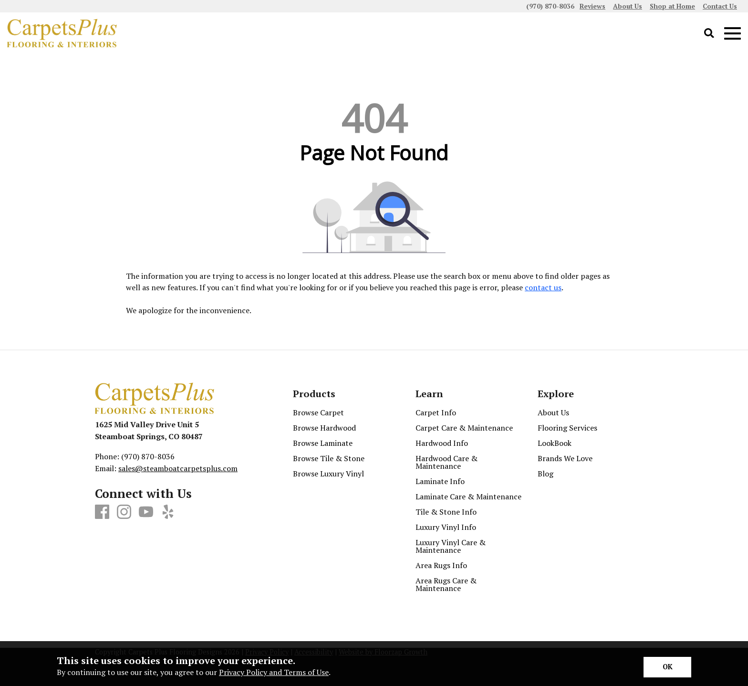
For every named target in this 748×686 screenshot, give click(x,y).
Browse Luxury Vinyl (328, 473)
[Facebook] (102, 512)
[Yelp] (168, 512)
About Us (553, 412)
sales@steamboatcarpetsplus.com (178, 468)
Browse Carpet (318, 412)
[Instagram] (124, 512)
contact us (543, 287)
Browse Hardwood (324, 428)
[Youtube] (146, 512)
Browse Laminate (323, 443)
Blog (545, 473)
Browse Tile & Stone (328, 458)
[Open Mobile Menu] (732, 33)
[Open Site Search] (709, 34)
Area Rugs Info (441, 565)
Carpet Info (436, 412)
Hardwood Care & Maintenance (447, 462)
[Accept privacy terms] (667, 667)
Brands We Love (565, 458)
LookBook (554, 443)
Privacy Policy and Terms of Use (274, 672)
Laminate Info (440, 481)
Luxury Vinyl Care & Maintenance (451, 546)
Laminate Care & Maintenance (468, 496)
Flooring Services (567, 428)
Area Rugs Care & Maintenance (446, 584)
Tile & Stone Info (446, 512)
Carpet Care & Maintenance (464, 428)
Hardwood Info (442, 443)
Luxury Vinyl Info (446, 527)
